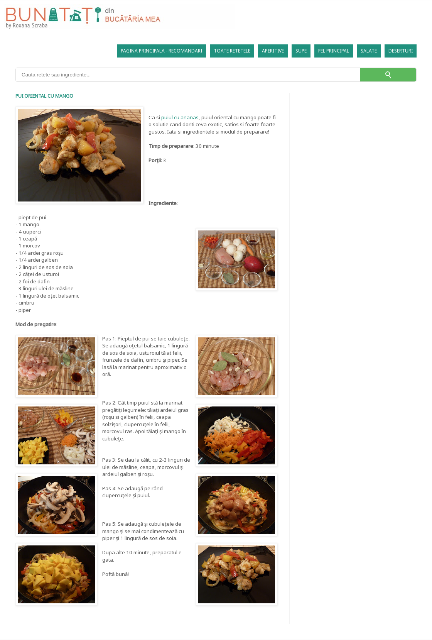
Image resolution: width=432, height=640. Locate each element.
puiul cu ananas (180, 117)
